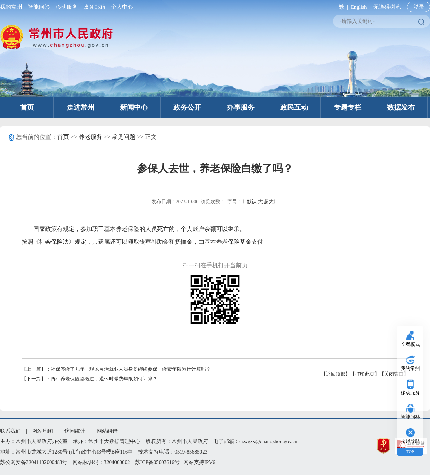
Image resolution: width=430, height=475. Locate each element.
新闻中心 (134, 107)
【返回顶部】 (335, 374)
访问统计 (74, 431)
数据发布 (401, 107)
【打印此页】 (364, 374)
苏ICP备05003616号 (157, 462)
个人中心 (120, 7)
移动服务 (66, 7)
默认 (252, 201)
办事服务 (241, 107)
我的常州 (12, 7)
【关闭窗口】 (394, 374)
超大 (269, 201)
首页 (27, 107)
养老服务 (90, 137)
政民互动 (294, 107)
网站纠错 (107, 431)
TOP (410, 451)
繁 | (342, 7)
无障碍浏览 (387, 7)
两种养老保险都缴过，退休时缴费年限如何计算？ (104, 379)
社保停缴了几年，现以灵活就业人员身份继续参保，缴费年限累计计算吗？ (131, 369)
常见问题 (123, 137)
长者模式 (410, 344)
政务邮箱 (94, 7)
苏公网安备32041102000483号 (33, 462)
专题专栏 (347, 107)
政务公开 (187, 107)
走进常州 (80, 107)
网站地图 (42, 431)
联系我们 (10, 431)
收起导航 (410, 441)
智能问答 (39, 7)
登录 (418, 7)
